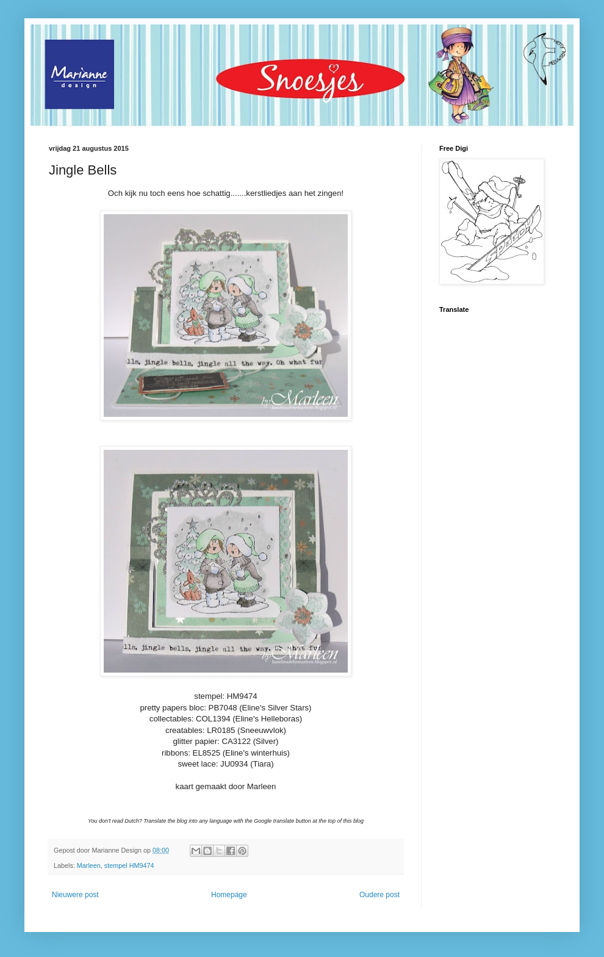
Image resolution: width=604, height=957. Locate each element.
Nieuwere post (75, 894)
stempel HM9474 (129, 865)
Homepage (229, 894)
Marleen (89, 865)
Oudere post (379, 894)
